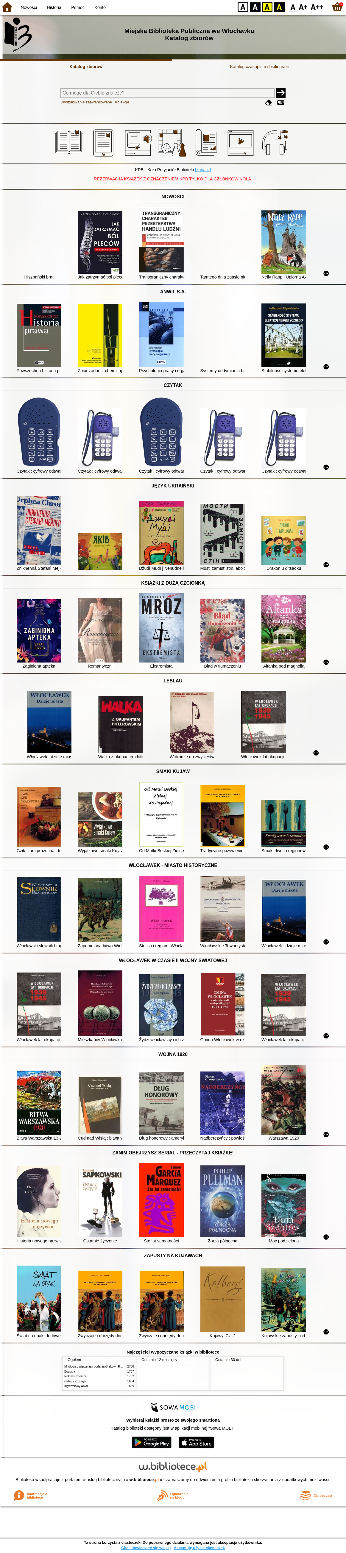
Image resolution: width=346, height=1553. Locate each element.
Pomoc (78, 7)
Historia (54, 7)
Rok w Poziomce (75, 1376)
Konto (100, 7)
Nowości (29, 7)
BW (255, 6)
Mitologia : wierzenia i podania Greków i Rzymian (97, 1366)
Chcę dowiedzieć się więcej (146, 1548)
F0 (293, 6)
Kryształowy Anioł (76, 1386)
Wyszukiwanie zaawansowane (86, 102)
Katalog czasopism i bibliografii (259, 66)
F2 (317, 6)
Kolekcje (122, 102)
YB (267, 6)
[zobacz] (203, 169)
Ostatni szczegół (75, 1381)
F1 (303, 6)
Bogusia (69, 1371)
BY (279, 6)
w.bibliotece (144, 1479)
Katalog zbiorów (85, 66)
